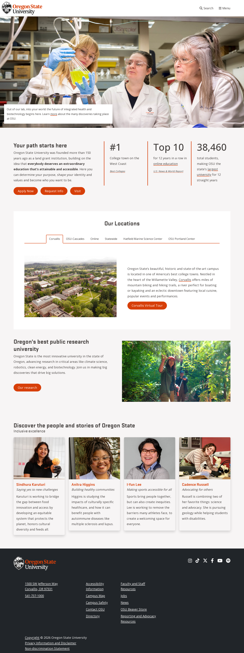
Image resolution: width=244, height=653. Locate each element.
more (53, 114)
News (125, 602)
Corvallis (185, 280)
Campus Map (95, 596)
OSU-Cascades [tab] (75, 239)
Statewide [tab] (111, 239)
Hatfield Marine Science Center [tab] (142, 239)
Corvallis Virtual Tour (147, 305)
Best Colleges (117, 171)
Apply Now (26, 191)
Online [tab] (94, 239)
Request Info (54, 191)
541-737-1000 (34, 596)
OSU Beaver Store (134, 609)
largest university (207, 172)
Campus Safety (97, 602)
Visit (77, 191)
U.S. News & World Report (168, 171)
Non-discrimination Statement (47, 648)
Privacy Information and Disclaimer (50, 643)
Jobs (124, 596)
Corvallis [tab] (54, 239)
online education (165, 164)
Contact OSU (95, 609)
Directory (93, 616)
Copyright (32, 638)
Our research (27, 388)
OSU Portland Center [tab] (181, 239)
